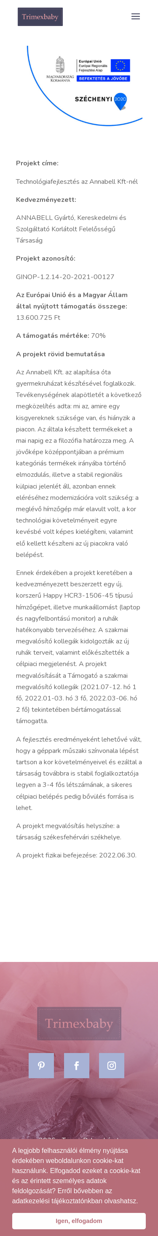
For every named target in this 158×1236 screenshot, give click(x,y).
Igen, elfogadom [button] (79, 1221)
